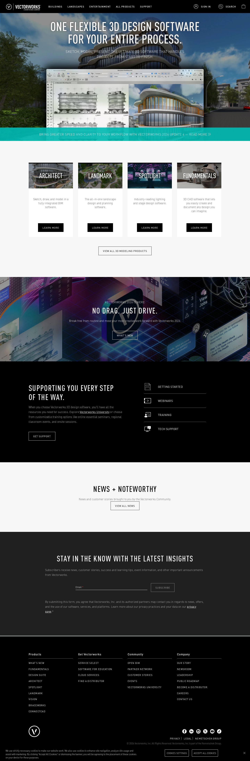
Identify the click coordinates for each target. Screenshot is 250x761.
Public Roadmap (188, 681)
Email (79, 587)
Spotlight (35, 687)
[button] (202, 6)
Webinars (158, 400)
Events (132, 681)
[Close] (244, 753)
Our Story (184, 663)
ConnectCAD (37, 711)
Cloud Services (88, 675)
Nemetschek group (208, 738)
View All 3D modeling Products (125, 251)
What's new (125, 335)
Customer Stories (140, 675)
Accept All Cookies (205, 752)
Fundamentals (39, 669)
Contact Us (184, 699)
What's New (36, 663)
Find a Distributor (91, 681)
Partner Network (140, 669)
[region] (125, 753)
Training (157, 414)
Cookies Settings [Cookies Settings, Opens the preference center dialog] (177, 752)
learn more (100, 227)
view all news (125, 506)
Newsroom (184, 669)
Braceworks (37, 705)
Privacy (175, 738)
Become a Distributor (192, 687)
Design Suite (37, 675)
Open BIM (134, 663)
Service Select (88, 663)
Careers (183, 693)
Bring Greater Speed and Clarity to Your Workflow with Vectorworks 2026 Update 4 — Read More (125, 134)
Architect (36, 681)
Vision (33, 699)
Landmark (36, 693)
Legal (188, 738)
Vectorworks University (94, 412)
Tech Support (161, 428)
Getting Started (163, 386)
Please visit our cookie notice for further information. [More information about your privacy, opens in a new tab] (65, 757)
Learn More (51, 227)
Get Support (42, 436)
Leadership (185, 675)
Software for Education (95, 669)
